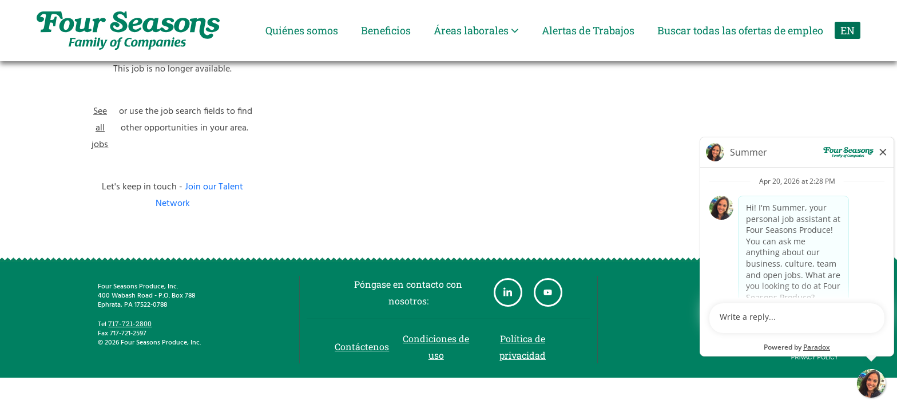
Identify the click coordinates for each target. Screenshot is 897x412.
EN (847, 30)
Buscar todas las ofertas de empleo (740, 30)
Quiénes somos (301, 30)
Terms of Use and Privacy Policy (815, 349)
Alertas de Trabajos (588, 30)
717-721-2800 (130, 323)
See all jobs (100, 128)
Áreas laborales (476, 30)
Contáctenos (362, 346)
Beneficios (386, 30)
